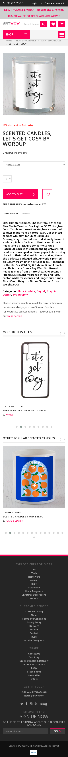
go (57, 731)
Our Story (34, 657)
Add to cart (20, 194)
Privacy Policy (34, 622)
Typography (20, 294)
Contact (34, 633)
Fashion (34, 580)
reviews (26, 214)
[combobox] (34, 164)
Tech (34, 573)
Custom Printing (34, 611)
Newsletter (34, 675)
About (34, 615)
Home (8, 40)
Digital (41, 291)
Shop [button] (9, 34)
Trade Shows (34, 671)
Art (34, 569)
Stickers (34, 598)
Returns (34, 629)
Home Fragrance (26, 40)
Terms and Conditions (34, 618)
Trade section (14, 315)
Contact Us (34, 653)
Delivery (34, 626)
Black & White (26, 291)
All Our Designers (34, 640)
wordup (9, 520)
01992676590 (15, 3)
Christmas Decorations (34, 594)
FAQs (34, 668)
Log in (34, 3)
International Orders (34, 664)
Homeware (34, 576)
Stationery (34, 587)
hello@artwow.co (34, 695)
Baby (34, 584)
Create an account (54, 3)
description (11, 214)
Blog (34, 636)
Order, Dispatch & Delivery (34, 661)
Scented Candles (50, 40)
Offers (34, 679)
